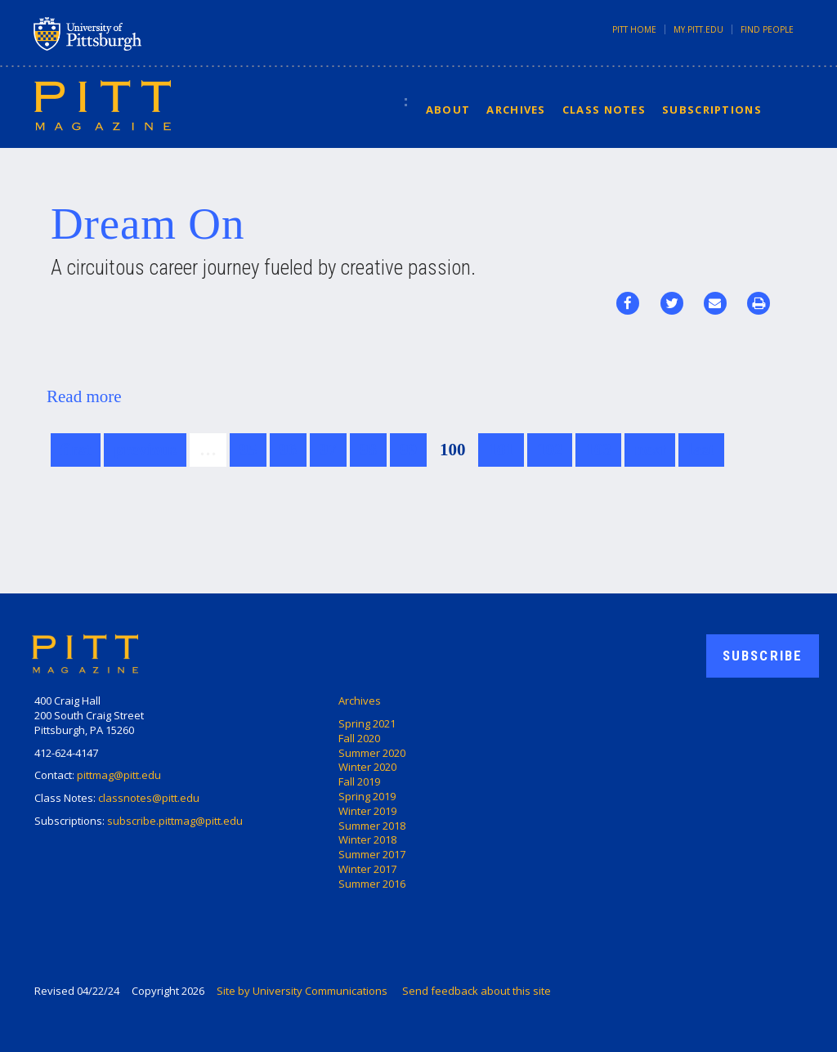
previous (145, 449)
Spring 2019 (367, 796)
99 (408, 449)
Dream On (147, 223)
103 (598, 449)
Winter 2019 (367, 811)
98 (368, 449)
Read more (84, 396)
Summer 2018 (371, 825)
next (650, 449)
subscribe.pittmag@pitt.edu (175, 820)
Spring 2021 (367, 723)
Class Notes (604, 109)
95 (248, 449)
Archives (515, 109)
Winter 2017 (367, 869)
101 (501, 449)
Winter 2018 (367, 839)
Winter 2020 (367, 766)
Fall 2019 (359, 781)
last (701, 449)
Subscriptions (712, 109)
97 (328, 449)
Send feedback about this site (476, 990)
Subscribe (763, 655)
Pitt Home (634, 29)
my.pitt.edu (698, 29)
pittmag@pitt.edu (119, 775)
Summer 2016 (371, 883)
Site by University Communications (302, 990)
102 (550, 449)
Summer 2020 (371, 752)
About (448, 109)
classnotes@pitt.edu (148, 797)
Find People (767, 29)
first (75, 449)
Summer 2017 (371, 854)
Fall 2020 (359, 738)
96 (288, 449)
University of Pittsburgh (152, 33)
